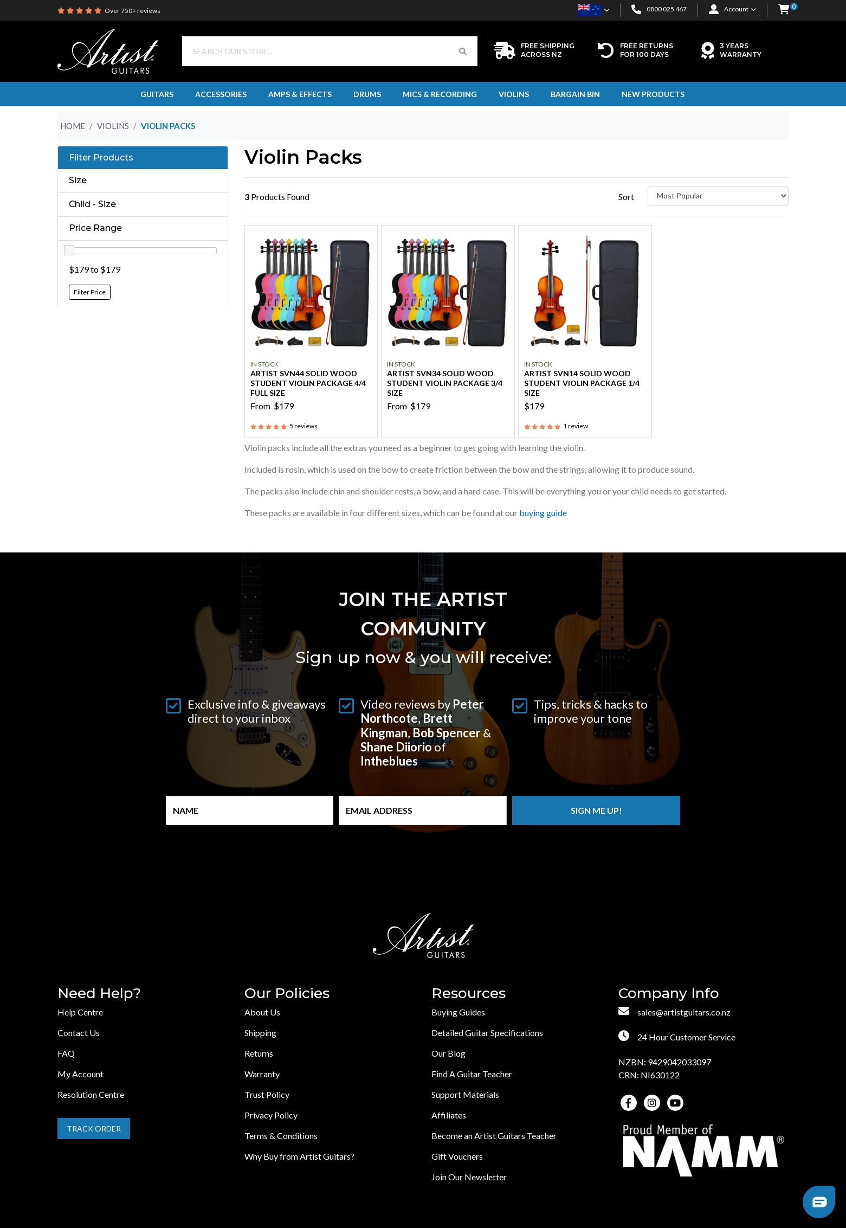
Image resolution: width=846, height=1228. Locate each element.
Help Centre (80, 1012)
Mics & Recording (440, 94)
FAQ (66, 1053)
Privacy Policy (271, 1115)
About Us (262, 1012)
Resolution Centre (90, 1094)
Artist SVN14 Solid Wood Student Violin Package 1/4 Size (582, 383)
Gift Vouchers (457, 1156)
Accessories (221, 94)
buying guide (544, 512)
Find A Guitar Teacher (471, 1074)
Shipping (260, 1032)
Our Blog (448, 1053)
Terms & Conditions (281, 1135)
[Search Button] (462, 51)
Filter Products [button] (101, 158)
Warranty (262, 1074)
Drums (367, 94)
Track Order (94, 1128)
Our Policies (287, 993)
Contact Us (78, 1032)
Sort (626, 196)
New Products (653, 94)
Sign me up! (596, 810)
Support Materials (465, 1094)
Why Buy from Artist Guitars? (299, 1156)
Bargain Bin (575, 94)
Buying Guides (458, 1012)
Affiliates (448, 1115)
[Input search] (315, 51)
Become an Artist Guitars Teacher (494, 1135)
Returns (258, 1053)
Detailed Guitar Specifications (487, 1032)
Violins (514, 94)
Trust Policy (266, 1094)
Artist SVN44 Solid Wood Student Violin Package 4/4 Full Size (308, 383)
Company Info (668, 993)
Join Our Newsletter (469, 1177)
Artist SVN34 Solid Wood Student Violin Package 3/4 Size (444, 383)
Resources (468, 993)
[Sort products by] (718, 196)
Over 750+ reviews (132, 11)
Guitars (156, 94)
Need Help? (99, 993)
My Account (80, 1074)
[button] (783, 10)
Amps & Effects (300, 94)
